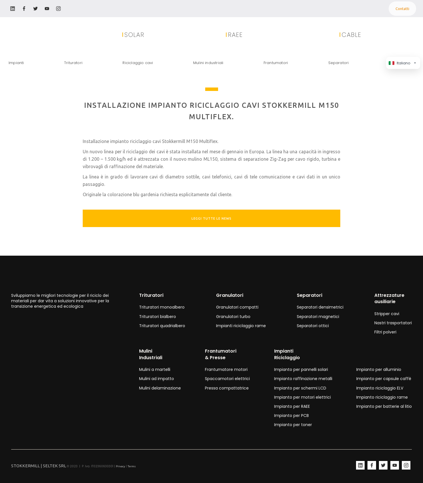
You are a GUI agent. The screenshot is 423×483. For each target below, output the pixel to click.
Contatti (402, 9)
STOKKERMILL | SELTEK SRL (38, 465)
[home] (31, 35)
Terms (132, 466)
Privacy (120, 466)
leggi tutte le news (211, 218)
